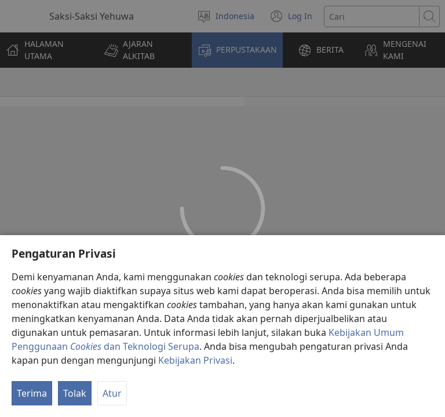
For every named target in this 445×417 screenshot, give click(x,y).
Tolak (74, 393)
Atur (112, 393)
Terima (32, 393)
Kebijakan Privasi (195, 360)
